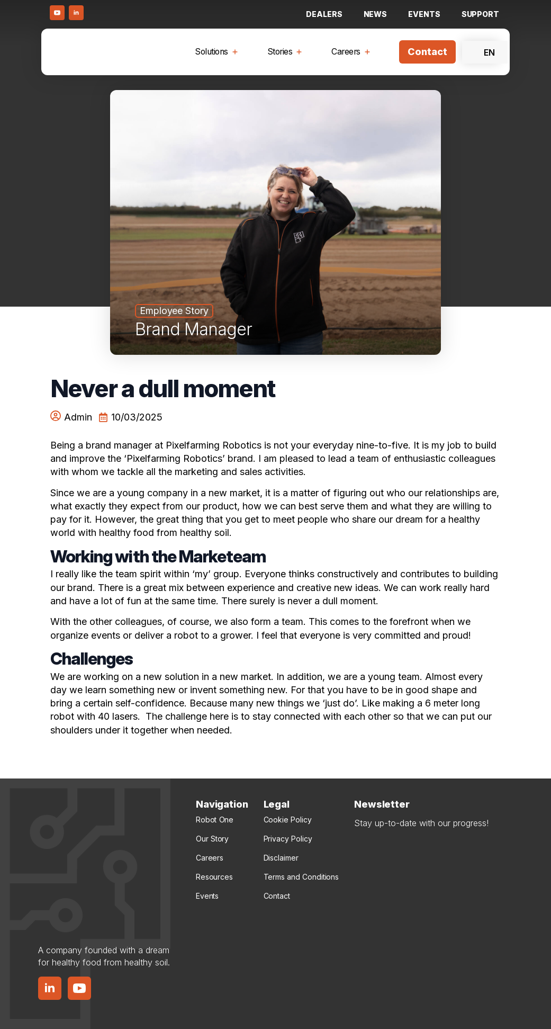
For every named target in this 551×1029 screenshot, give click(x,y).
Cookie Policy (288, 819)
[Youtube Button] (57, 12)
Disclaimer (281, 857)
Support (480, 14)
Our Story (212, 838)
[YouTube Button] (79, 988)
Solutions (211, 52)
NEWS (375, 14)
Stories (280, 52)
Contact (277, 895)
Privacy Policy (288, 838)
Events (424, 14)
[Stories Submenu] (301, 52)
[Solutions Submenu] (237, 52)
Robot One (214, 819)
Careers (345, 52)
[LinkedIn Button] (76, 12)
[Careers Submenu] (369, 52)
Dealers (324, 14)
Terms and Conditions (301, 876)
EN (483, 52)
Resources (214, 876)
